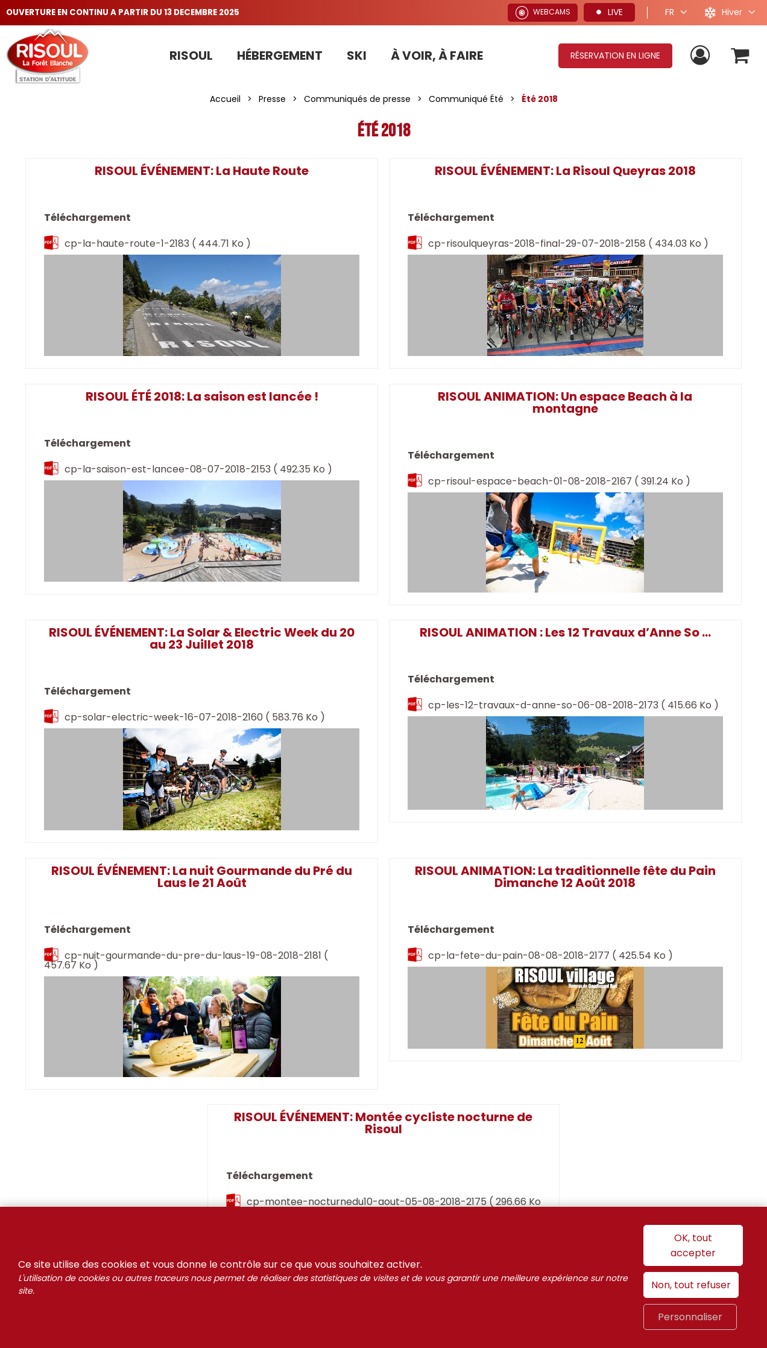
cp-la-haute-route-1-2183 (130, 262)
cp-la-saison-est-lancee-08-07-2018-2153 (625, 262)
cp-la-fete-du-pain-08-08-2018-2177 (373, 775)
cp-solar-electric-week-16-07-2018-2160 (382, 518)
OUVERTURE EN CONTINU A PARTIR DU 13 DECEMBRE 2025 (129, 12)
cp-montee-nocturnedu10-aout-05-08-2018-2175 (633, 763)
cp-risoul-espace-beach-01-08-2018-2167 (120, 506)
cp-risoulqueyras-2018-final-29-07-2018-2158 (379, 262)
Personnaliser (690, 1317)
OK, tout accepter (693, 1245)
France (537, 1058)
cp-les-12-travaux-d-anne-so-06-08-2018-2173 (629, 506)
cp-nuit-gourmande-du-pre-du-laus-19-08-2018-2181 (120, 775)
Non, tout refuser (691, 1285)
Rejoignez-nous (139, 989)
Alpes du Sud (606, 1058)
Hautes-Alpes (692, 1058)
